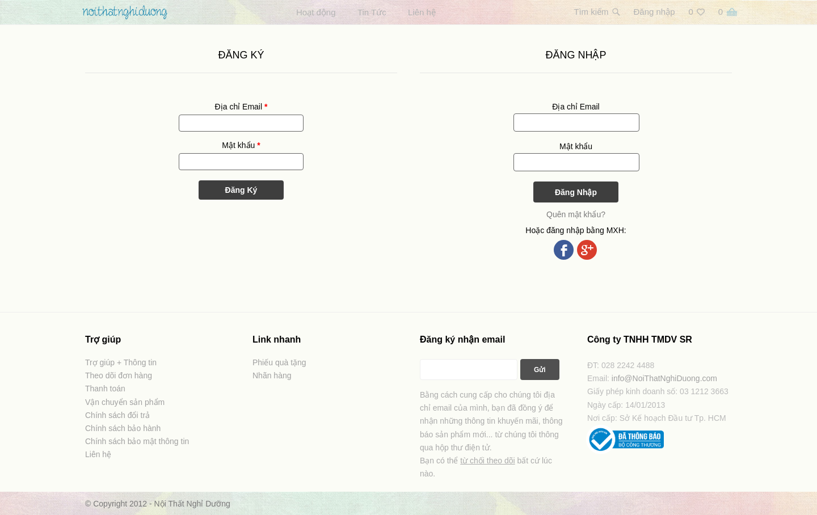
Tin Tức (371, 12)
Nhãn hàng (272, 375)
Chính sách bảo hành (123, 428)
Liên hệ (422, 12)
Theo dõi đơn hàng (118, 375)
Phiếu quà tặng (279, 362)
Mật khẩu (241, 145)
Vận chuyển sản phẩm (125, 402)
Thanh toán (105, 388)
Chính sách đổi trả (117, 415)
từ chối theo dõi (487, 460)
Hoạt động (316, 12)
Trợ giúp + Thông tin (121, 362)
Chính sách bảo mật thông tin (137, 441)
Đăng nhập (654, 11)
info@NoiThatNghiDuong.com (664, 378)
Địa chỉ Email (241, 106)
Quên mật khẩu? (575, 214)
